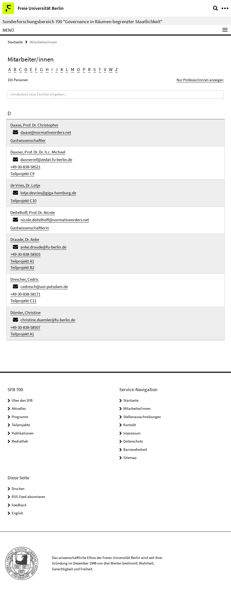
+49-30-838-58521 (25, 167)
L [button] (67, 69)
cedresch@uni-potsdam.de (44, 286)
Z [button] (116, 69)
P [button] (84, 69)
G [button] (41, 69)
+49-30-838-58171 (25, 294)
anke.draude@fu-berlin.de (43, 247)
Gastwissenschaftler (28, 140)
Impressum (131, 433)
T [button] (100, 69)
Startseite (15, 42)
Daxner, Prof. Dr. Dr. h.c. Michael (37, 152)
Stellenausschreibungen (142, 416)
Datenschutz (133, 441)
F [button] (36, 69)
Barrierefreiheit (135, 449)
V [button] (105, 69)
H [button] (47, 69)
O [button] (78, 69)
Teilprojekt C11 (23, 300)
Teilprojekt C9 (22, 173)
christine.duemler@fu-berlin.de (47, 320)
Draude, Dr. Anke (24, 239)
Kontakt (129, 424)
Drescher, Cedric (24, 279)
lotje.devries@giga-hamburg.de (48, 193)
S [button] (94, 69)
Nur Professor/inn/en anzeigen (200, 79)
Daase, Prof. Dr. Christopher (34, 125)
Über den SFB (22, 400)
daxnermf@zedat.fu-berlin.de (46, 159)
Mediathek (20, 441)
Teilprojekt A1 (22, 261)
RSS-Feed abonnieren (28, 496)
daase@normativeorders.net (45, 132)
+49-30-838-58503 (25, 254)
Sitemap (129, 457)
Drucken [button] (18, 488)
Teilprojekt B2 (22, 267)
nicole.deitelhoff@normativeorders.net (54, 220)
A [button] (9, 69)
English (17, 513)
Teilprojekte (21, 424)
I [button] (52, 69)
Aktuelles (19, 408)
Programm (20, 416)
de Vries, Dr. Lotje (25, 185)
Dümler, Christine (25, 312)
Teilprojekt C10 (23, 200)
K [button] (62, 69)
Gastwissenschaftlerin (29, 228)
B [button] (15, 69)
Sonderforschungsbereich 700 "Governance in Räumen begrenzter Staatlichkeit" (82, 21)
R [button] (89, 69)
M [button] (72, 69)
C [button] (20, 69)
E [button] (31, 69)
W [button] (110, 69)
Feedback (19, 505)
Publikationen (23, 433)
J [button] (56, 69)
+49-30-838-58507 (25, 327)
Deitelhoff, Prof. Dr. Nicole (32, 212)
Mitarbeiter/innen (137, 408)
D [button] (25, 69)
